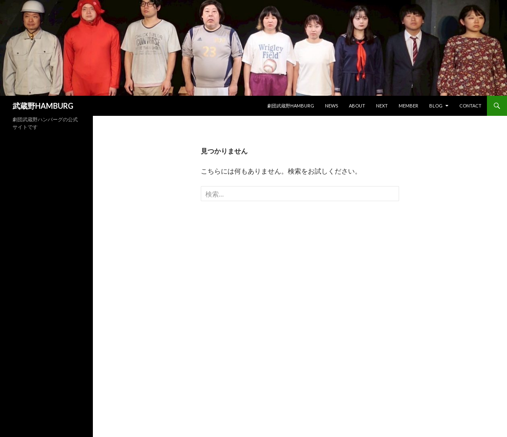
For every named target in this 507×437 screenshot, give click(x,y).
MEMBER (408, 105)
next (382, 105)
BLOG (436, 105)
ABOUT (357, 105)
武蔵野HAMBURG (43, 105)
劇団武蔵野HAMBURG (290, 105)
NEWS (331, 105)
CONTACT (470, 105)
